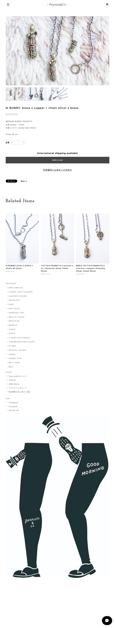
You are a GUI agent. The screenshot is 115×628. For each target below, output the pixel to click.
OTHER (12, 346)
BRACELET (14, 321)
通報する (24, 181)
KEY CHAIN (14, 362)
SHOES (12, 354)
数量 (8, 143)
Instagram (13, 403)
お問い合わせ (14, 384)
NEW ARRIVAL (16, 288)
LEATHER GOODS (18, 296)
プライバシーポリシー (18, 388)
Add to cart (57, 160)
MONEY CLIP (15, 358)
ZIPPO (12, 333)
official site (14, 410)
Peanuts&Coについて (18, 376)
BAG (11, 367)
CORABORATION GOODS (22, 342)
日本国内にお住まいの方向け (57, 170)
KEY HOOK (14, 308)
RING (11, 304)
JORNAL (12, 380)
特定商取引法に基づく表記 (19, 392)
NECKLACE (14, 300)
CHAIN (12, 329)
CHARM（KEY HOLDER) (20, 292)
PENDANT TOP (16, 313)
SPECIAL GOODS (17, 350)
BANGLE (13, 325)
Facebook (13, 406)
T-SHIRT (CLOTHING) (19, 338)
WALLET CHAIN (16, 317)
